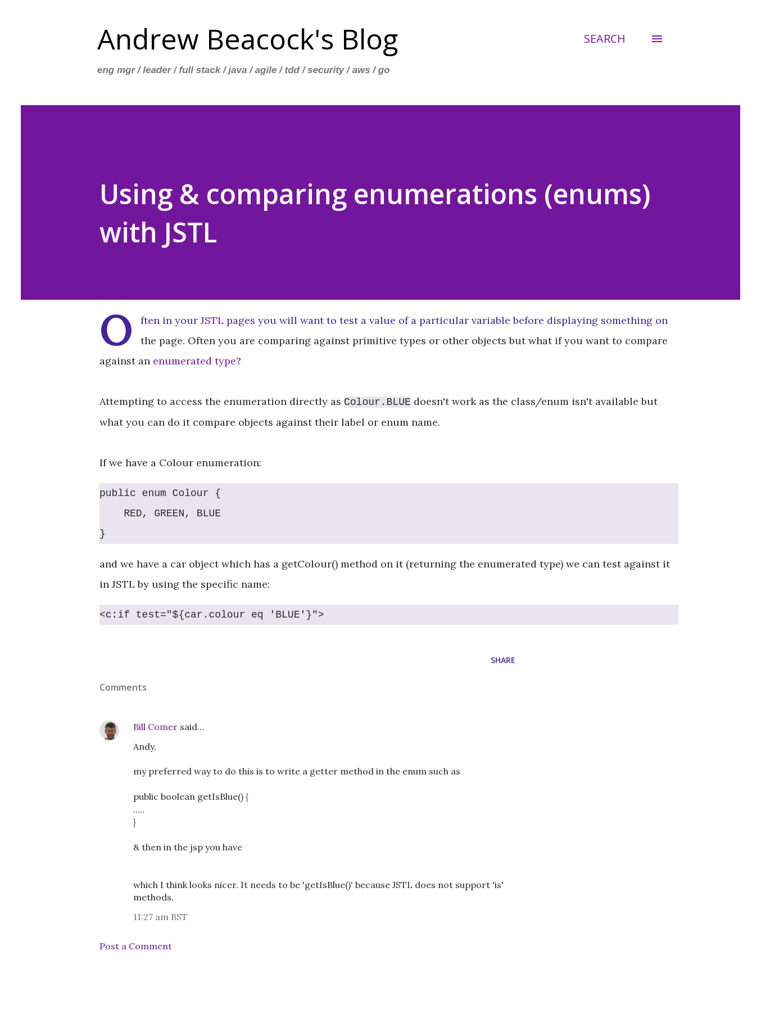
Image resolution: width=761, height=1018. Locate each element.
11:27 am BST (160, 916)
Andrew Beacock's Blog (247, 39)
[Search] (605, 39)
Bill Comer (155, 726)
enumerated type (194, 360)
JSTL (212, 320)
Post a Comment (135, 946)
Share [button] (503, 660)
